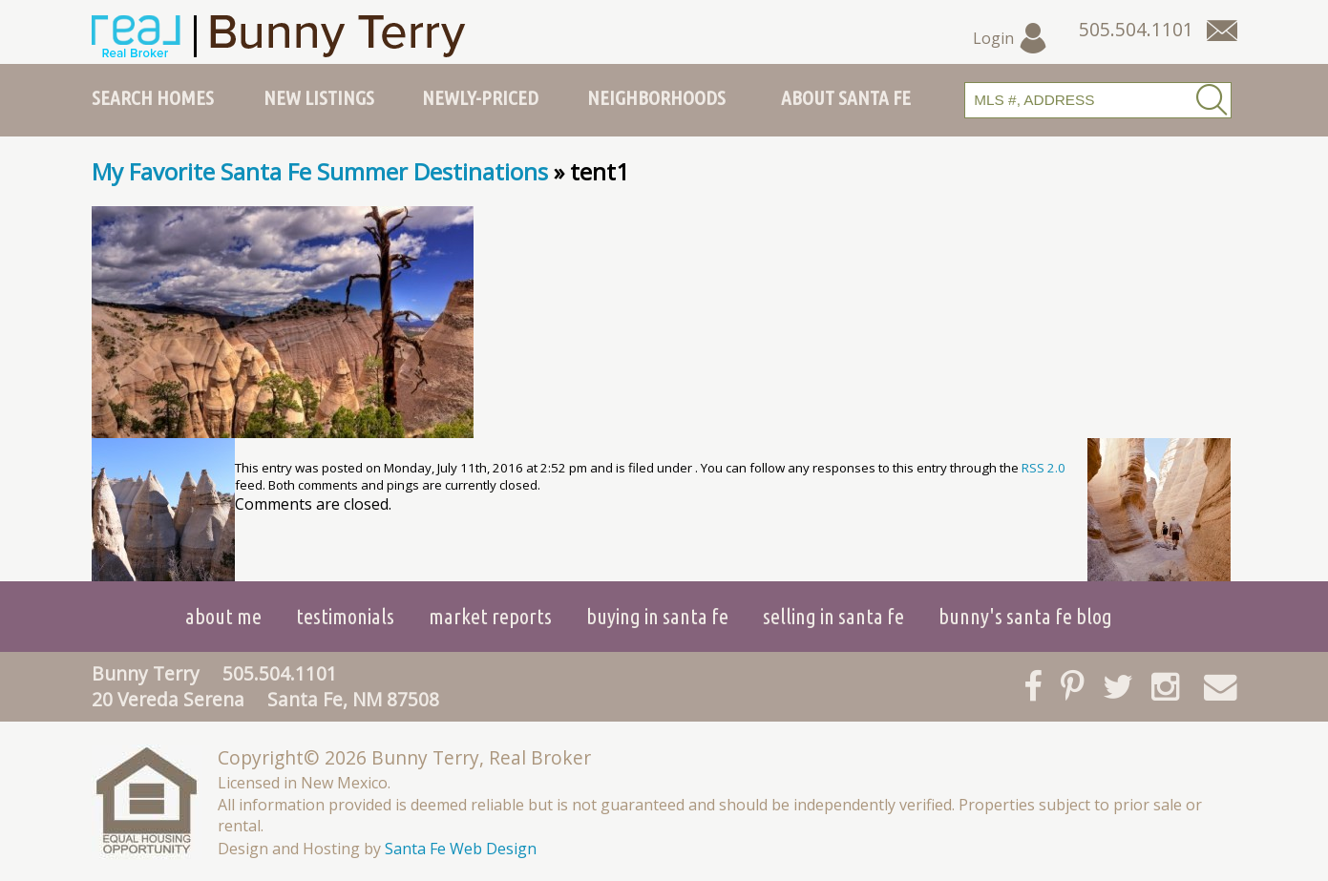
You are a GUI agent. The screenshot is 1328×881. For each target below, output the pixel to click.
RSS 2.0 (1043, 467)
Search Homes (153, 97)
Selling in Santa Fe (833, 616)
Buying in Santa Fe (657, 616)
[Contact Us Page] (1222, 30)
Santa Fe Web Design (461, 848)
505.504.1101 (279, 673)
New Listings (318, 97)
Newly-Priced (480, 97)
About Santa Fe (846, 97)
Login (1010, 38)
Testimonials (345, 616)
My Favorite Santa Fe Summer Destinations (320, 171)
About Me (223, 616)
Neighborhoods (656, 97)
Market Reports (490, 616)
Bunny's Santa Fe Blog (1025, 616)
